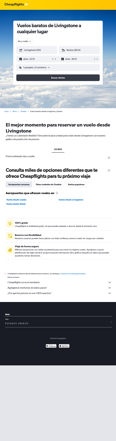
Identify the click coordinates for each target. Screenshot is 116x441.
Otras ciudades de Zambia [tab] (48, 184)
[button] (35, 59)
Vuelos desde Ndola (16, 204)
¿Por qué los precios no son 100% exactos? (59, 293)
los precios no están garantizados (72, 274)
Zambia (23, 111)
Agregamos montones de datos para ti (59, 288)
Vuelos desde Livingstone (71, 199)
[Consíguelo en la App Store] (64, 346)
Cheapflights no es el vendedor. (59, 282)
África (14, 111)
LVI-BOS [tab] (58, 149)
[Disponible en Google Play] (51, 346)
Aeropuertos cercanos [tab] (18, 184)
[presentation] (109, 157)
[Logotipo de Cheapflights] (14, 4)
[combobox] (24, 41)
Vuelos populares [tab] (76, 184)
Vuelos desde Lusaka (16, 199)
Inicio (7, 111)
